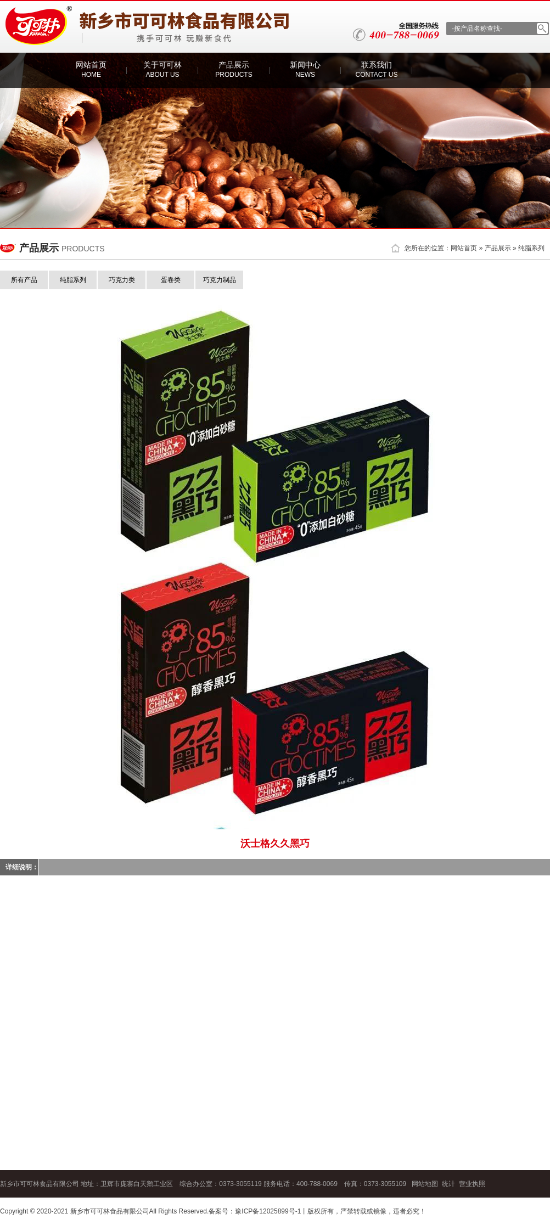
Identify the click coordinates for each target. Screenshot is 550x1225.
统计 (448, 1184)
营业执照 (472, 1184)
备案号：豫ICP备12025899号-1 (255, 1211)
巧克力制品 (219, 280)
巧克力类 (122, 280)
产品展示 (233, 69)
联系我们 (377, 69)
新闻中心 (305, 69)
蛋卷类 (171, 280)
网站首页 (91, 69)
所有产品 (24, 280)
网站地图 (425, 1184)
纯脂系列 (531, 248)
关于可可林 (162, 69)
